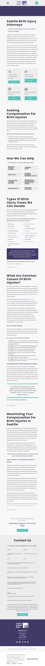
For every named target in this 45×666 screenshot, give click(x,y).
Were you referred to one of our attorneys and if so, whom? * (18, 567)
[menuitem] (8, 663)
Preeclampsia (11, 241)
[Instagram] (22, 642)
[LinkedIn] (17, 642)
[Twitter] (25, 642)
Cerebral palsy (11, 228)
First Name (9, 549)
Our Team (14, 649)
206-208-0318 (22, 631)
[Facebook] (19, 642)
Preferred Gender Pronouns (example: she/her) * (14, 554)
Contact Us (14, 82)
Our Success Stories (31, 80)
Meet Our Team (31, 98)
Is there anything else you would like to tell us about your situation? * (19, 600)
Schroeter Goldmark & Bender (14, 45)
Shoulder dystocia (29, 241)
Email (24, 558)
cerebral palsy (32, 294)
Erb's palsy (27, 230)
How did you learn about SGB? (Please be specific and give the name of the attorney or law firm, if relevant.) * (21, 563)
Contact (34, 649)
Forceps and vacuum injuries (31, 233)
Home (9, 649)
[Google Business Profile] (28, 642)
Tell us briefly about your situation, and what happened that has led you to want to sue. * (22, 573)
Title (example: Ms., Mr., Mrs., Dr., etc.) (30, 553)
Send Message (22, 614)
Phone (8, 558)
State (8, 592)
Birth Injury (19, 649)
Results (30, 649)
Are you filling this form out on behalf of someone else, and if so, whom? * (20, 596)
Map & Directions (22, 639)
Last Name (25, 549)
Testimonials (25, 649)
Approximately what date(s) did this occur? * (15, 588)
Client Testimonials (14, 98)
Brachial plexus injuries (30, 224)
